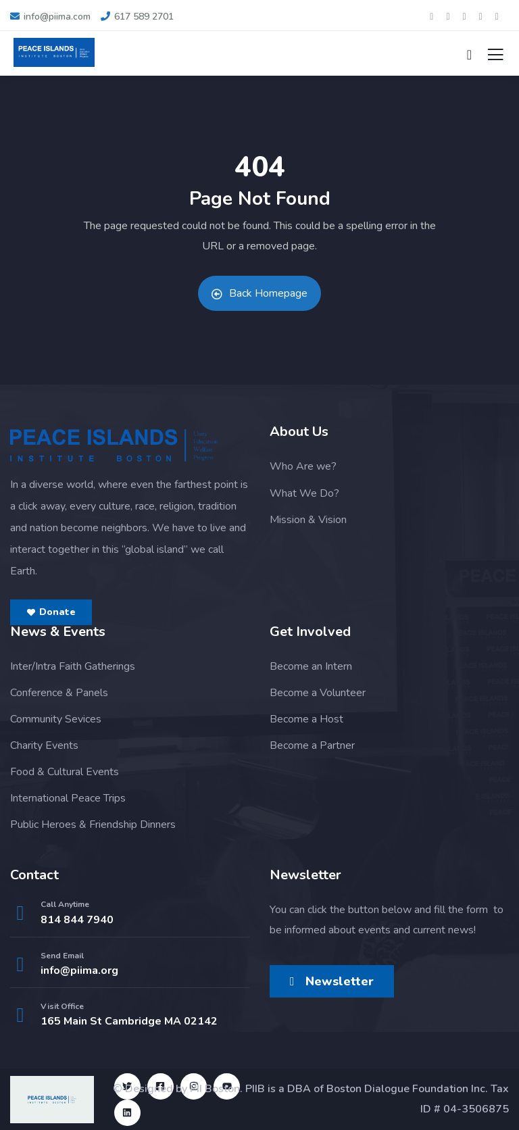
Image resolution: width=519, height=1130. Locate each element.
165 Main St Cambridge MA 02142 (129, 1021)
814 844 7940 (77, 919)
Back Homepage (259, 293)
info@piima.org (79, 970)
